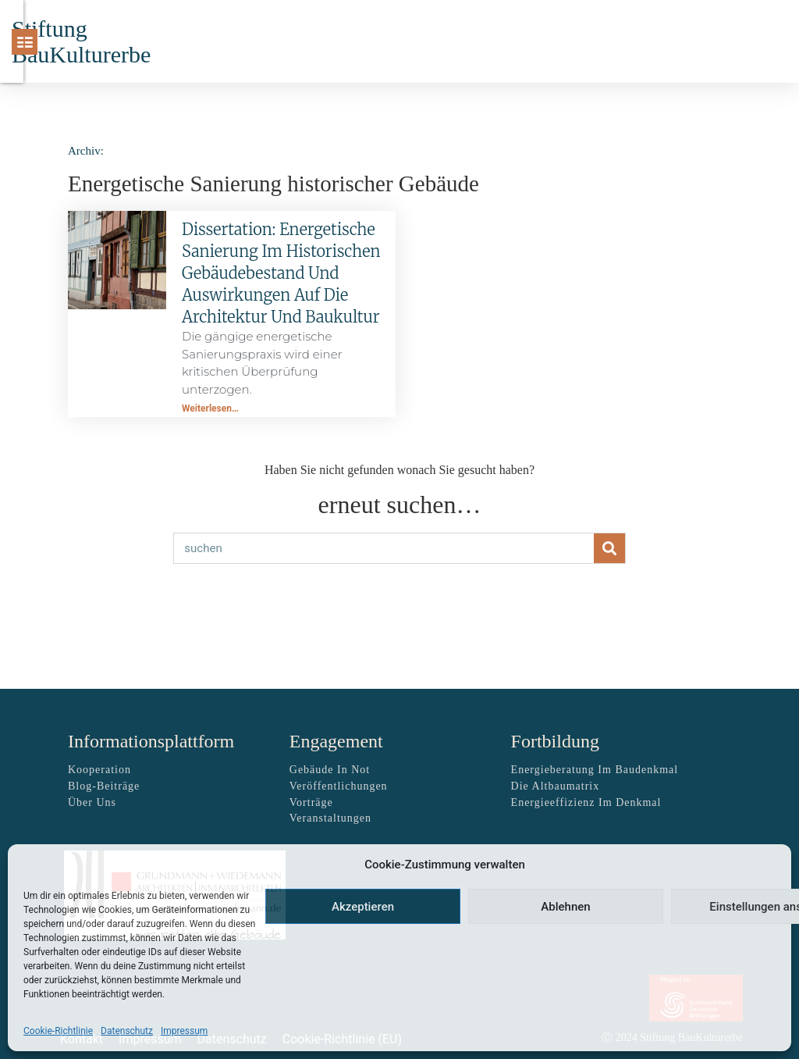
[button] (557, 42)
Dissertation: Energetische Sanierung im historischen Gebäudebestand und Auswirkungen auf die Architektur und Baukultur (281, 272)
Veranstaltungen (330, 818)
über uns (92, 802)
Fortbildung (555, 741)
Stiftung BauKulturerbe (81, 41)
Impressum (184, 1030)
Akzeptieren (363, 907)
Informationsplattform (151, 741)
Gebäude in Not (329, 770)
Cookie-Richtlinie (58, 1030)
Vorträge (311, 802)
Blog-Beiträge (104, 786)
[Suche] (699, 41)
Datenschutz (127, 1030)
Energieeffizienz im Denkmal (586, 802)
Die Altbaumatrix (555, 786)
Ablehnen (565, 907)
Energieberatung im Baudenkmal (595, 770)
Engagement (336, 741)
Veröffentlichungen (338, 786)
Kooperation (99, 770)
